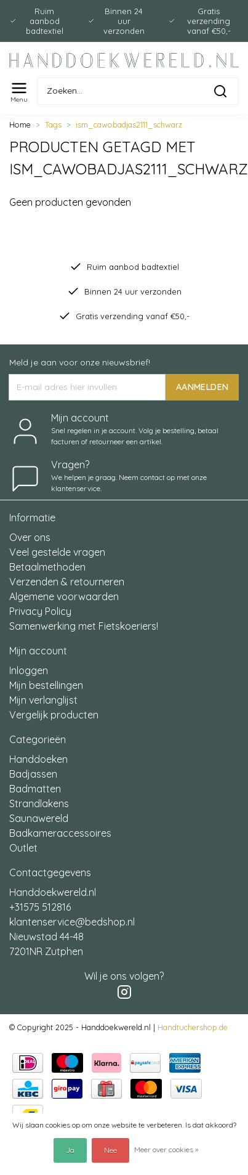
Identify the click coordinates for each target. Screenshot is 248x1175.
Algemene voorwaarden (64, 596)
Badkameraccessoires (60, 833)
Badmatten (35, 789)
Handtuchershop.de (193, 1027)
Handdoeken (38, 759)
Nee (110, 1150)
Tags (53, 124)
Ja (70, 1150)
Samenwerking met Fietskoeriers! (83, 626)
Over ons (29, 537)
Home (20, 124)
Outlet (23, 848)
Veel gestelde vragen (57, 552)
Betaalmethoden (47, 567)
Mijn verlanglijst (43, 700)
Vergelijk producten (53, 715)
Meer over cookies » (166, 1149)
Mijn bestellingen (46, 685)
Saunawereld (38, 818)
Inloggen (28, 670)
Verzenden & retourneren (66, 581)
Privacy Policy (40, 611)
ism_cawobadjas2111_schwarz (129, 124)
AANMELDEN (202, 386)
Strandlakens (39, 803)
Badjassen (33, 774)
